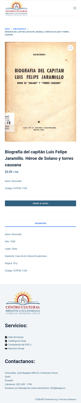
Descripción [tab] (40, 223)
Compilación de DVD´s (19, 344)
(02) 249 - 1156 (24, 384)
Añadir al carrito (40, 203)
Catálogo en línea (17, 341)
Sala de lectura (16, 337)
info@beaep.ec (58, 388)
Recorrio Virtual (16, 348)
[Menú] (74, 8)
